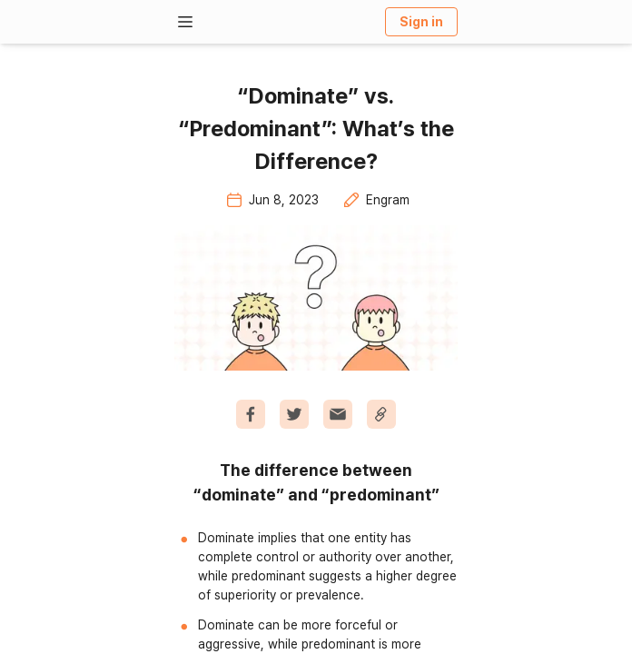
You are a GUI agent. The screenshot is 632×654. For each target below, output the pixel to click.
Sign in (421, 22)
